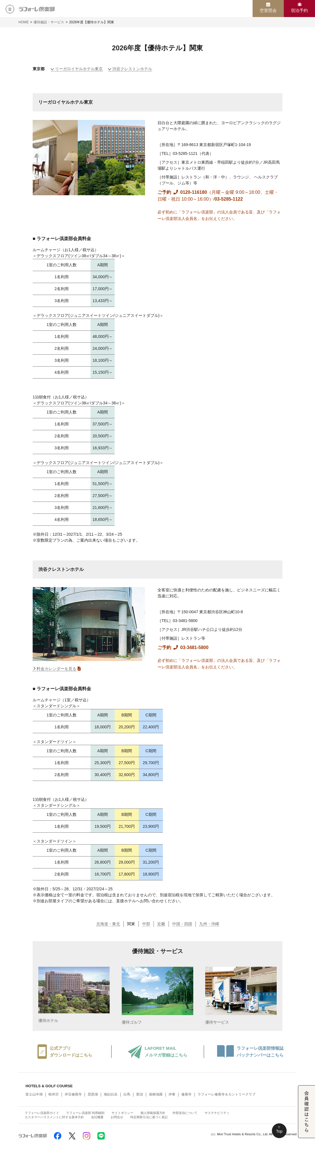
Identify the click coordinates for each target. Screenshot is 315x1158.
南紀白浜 (110, 1094)
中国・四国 (182, 924)
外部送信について (185, 1113)
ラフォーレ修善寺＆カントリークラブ (226, 1094)
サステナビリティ (217, 1113)
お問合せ (117, 1117)
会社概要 (97, 1117)
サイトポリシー (122, 1113)
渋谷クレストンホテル (132, 68)
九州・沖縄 (209, 924)
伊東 (172, 1094)
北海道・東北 (108, 924)
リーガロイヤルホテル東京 (79, 68)
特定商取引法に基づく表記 (149, 1117)
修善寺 (186, 1094)
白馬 (126, 1094)
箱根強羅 (156, 1094)
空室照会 (268, 10)
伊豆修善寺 (73, 1094)
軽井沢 (54, 1094)
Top (279, 1131)
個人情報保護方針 (152, 1113)
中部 (146, 924)
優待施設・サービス (48, 22)
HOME (23, 22)
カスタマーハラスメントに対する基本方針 (54, 1117)
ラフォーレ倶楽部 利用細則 (85, 1113)
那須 (139, 1094)
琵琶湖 (93, 1094)
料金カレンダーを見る (56, 668)
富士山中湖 (34, 1094)
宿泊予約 (299, 10)
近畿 (161, 924)
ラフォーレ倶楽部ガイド (42, 1113)
